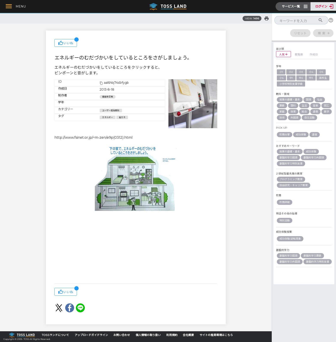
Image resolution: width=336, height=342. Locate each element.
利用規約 (171, 335)
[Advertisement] (135, 249)
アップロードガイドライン (91, 335)
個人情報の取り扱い (148, 335)
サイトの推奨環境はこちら (216, 335)
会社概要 (188, 335)
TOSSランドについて (55, 335)
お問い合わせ (121, 335)
